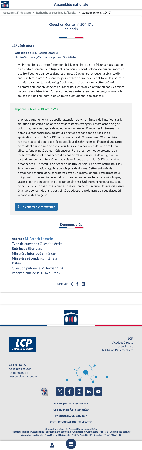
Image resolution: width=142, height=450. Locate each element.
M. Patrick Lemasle (39, 238)
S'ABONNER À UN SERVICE (70, 416)
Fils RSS (104, 432)
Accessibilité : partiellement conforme (51, 432)
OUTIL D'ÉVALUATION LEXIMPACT (70, 422)
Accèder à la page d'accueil (5, 4)
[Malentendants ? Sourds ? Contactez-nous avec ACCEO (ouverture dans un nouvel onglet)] (44, 391)
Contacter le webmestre (85, 432)
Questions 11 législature (17, 12)
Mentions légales (20, 432)
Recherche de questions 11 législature (57, 12)
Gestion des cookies (120, 432)
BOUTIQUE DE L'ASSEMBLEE (70, 404)
